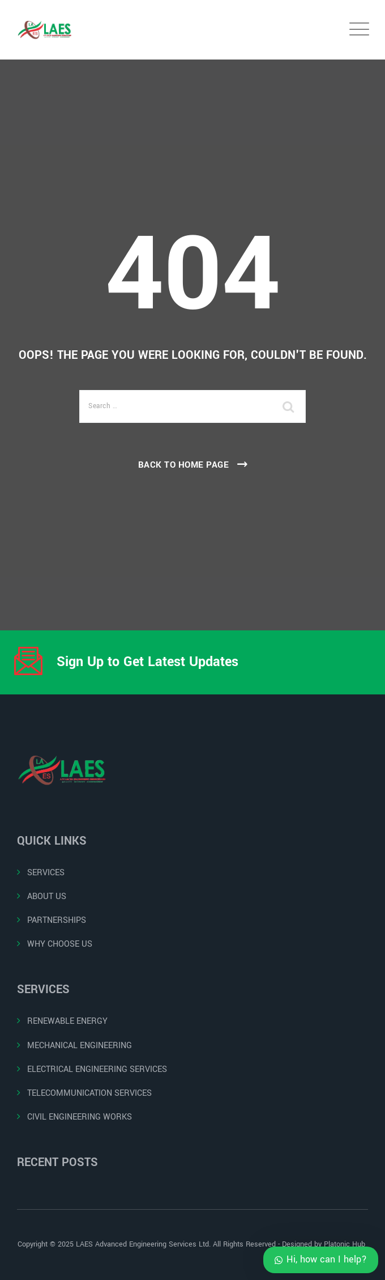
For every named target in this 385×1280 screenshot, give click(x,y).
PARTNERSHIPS (56, 920)
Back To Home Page (183, 465)
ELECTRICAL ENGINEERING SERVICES (97, 1069)
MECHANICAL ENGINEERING (79, 1046)
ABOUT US (46, 896)
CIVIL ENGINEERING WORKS (79, 1117)
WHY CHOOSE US (59, 944)
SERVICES (46, 873)
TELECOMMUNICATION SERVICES (89, 1093)
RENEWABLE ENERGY (67, 1021)
